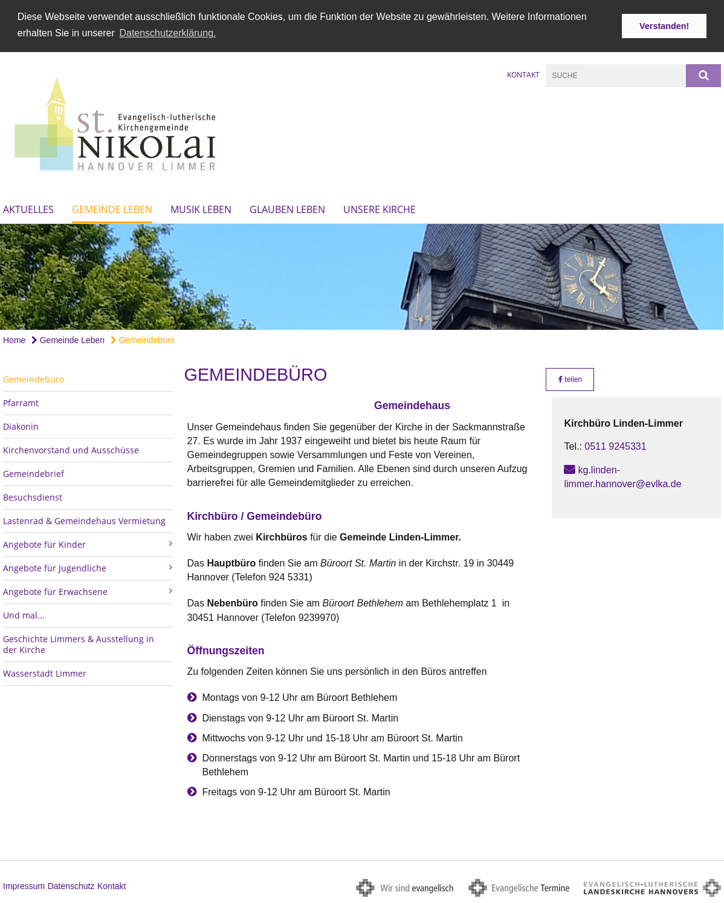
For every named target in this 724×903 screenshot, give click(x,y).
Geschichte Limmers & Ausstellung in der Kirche (78, 643)
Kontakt (523, 73)
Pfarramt (21, 401)
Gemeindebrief (33, 472)
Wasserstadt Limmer (44, 672)
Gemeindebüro (143, 339)
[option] (362, 276)
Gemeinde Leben (112, 208)
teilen (570, 378)
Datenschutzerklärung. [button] (167, 33)
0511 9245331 (615, 445)
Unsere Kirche (379, 208)
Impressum (24, 884)
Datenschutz (71, 884)
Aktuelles (28, 208)
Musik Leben (200, 208)
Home (14, 339)
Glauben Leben (287, 208)
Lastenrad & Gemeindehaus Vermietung (84, 519)
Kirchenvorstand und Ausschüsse (71, 449)
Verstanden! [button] (664, 26)
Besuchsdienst (32, 496)
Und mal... (24, 614)
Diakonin (21, 425)
